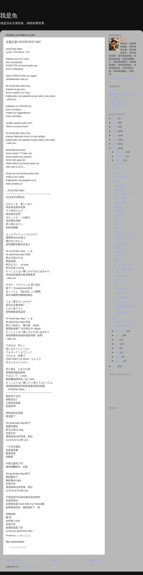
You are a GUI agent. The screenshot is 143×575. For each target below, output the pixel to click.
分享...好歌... (120, 198)
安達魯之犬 (120, 211)
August (118, 335)
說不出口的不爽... (123, 265)
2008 (115, 144)
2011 (115, 131)
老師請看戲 (120, 185)
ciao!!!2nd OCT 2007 (124, 321)
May (117, 348)
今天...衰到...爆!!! (122, 202)
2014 (115, 118)
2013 (115, 122)
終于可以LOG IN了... (124, 194)
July (117, 339)
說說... (117, 224)
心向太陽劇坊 (116, 106)
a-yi (125, 39)
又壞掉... (118, 215)
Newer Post (14, 560)
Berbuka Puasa (121, 301)
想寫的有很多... (122, 276)
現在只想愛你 (121, 177)
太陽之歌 (119, 260)
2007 (115, 148)
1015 (116, 232)
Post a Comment (18, 547)
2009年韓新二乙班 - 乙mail (122, 94)
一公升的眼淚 (121, 297)
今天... (117, 256)
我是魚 (9, 15)
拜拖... (117, 219)
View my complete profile (121, 78)
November (120, 156)
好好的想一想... (122, 243)
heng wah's (114, 98)
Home (54, 560)
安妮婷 (112, 90)
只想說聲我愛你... (123, 313)
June (117, 344)
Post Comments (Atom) (30, 566)
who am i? (119, 293)
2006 (115, 366)
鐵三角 (117, 172)
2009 (115, 139)
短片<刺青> (120, 164)
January (119, 361)
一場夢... (118, 248)
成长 (116, 181)
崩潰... (117, 168)
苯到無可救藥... (122, 325)
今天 (116, 317)
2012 (115, 127)
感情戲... (118, 207)
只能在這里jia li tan (118, 102)
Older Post (94, 560)
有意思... (118, 280)
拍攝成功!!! (119, 252)
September (120, 331)
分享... (117, 284)
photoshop (119, 228)
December (120, 152)
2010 (115, 135)
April (117, 352)
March (118, 356)
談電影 (117, 190)
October (119, 160)
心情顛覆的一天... (123, 289)
